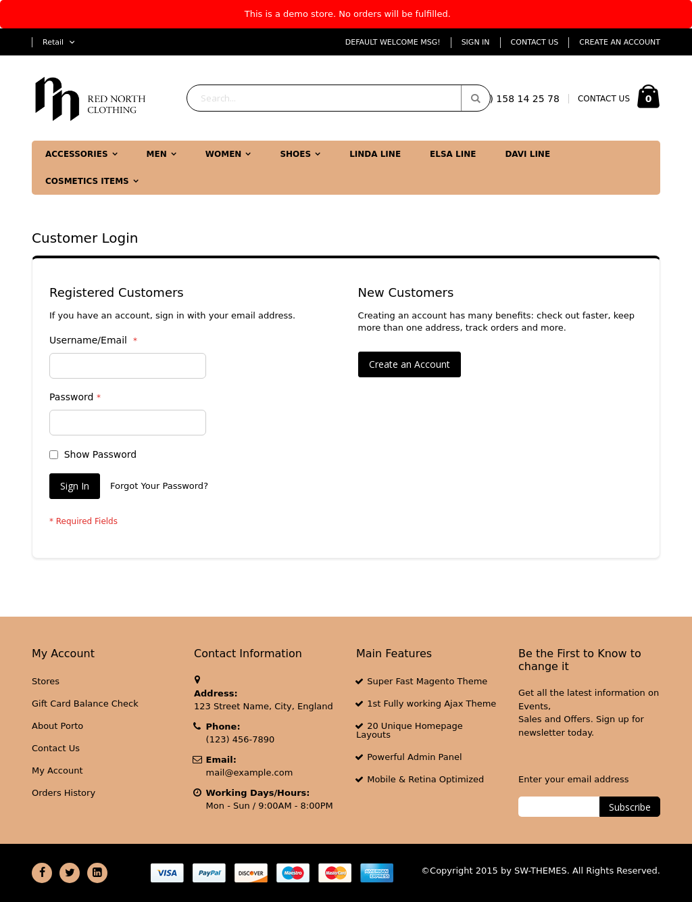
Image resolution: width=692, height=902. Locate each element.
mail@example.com (249, 772)
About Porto (57, 726)
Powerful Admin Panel (414, 757)
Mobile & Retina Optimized (425, 779)
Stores (45, 681)
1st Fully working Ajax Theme (431, 703)
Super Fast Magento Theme (427, 681)
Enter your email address (573, 779)
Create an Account (619, 42)
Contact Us (535, 42)
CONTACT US (604, 98)
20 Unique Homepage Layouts (409, 730)
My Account (57, 770)
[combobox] (339, 98)
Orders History (63, 793)
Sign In (476, 42)
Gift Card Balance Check (85, 703)
